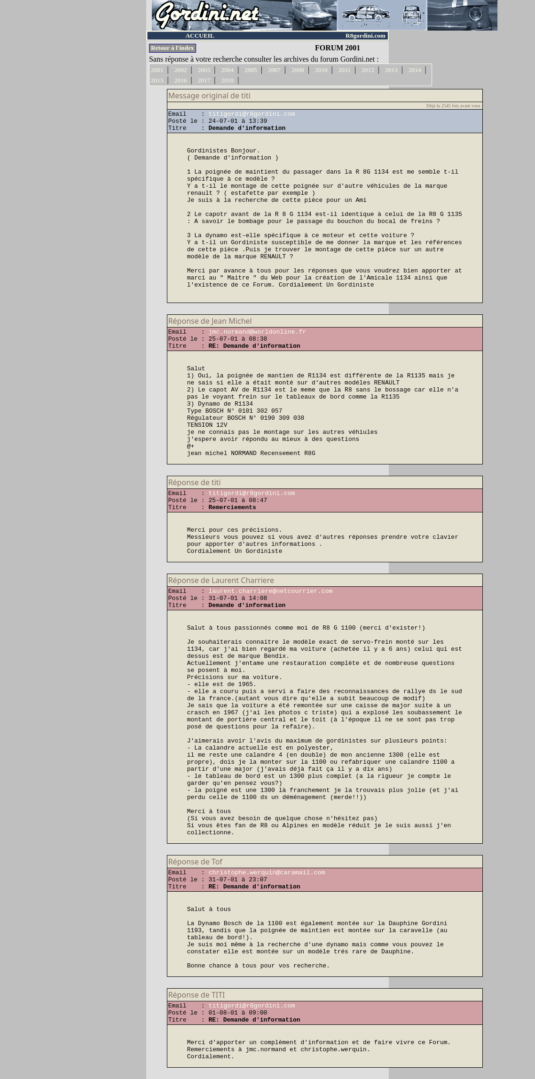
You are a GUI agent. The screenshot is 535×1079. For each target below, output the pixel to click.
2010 (321, 69)
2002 (180, 69)
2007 (274, 69)
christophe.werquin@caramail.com (266, 872)
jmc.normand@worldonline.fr (257, 332)
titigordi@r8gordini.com (251, 114)
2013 (391, 69)
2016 (180, 80)
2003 (204, 69)
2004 (227, 69)
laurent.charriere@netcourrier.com (270, 591)
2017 (204, 80)
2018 (227, 80)
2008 (297, 69)
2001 (157, 69)
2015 (157, 80)
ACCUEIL (199, 35)
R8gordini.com (366, 35)
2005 (250, 69)
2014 (415, 69)
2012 (368, 69)
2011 (344, 69)
